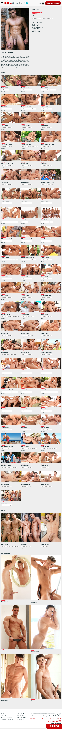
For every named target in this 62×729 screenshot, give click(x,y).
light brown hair (35, 18)
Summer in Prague (49, 184)
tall (51, 18)
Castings (46, 398)
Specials (51, 222)
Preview (23, 374)
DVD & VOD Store (21, 619)
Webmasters (20, 617)
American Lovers (30, 335)
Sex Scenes (4, 89)
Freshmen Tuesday (15, 316)
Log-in (3, 615)
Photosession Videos (45, 89)
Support (3, 617)
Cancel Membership (6, 619)
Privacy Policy (49, 623)
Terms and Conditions (7, 621)
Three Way (34, 108)
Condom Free (24, 89)
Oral (7, 89)
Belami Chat (20, 621)
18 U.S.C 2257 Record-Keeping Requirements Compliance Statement (43, 620)
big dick (44, 18)
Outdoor (16, 447)
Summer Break (9, 146)
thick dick (48, 18)
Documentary (24, 146)
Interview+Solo (30, 316)
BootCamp (34, 259)
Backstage (29, 146)
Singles (23, 222)
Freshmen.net (28, 374)
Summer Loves (34, 146)
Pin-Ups (43, 447)
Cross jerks (24, 398)
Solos (55, 89)
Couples (51, 89)
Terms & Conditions (57, 623)
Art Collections (8, 447)
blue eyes (40, 18)
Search (22, 3)
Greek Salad (34, 382)
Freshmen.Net (20, 615)
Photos (13, 447)
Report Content (59, 621)
